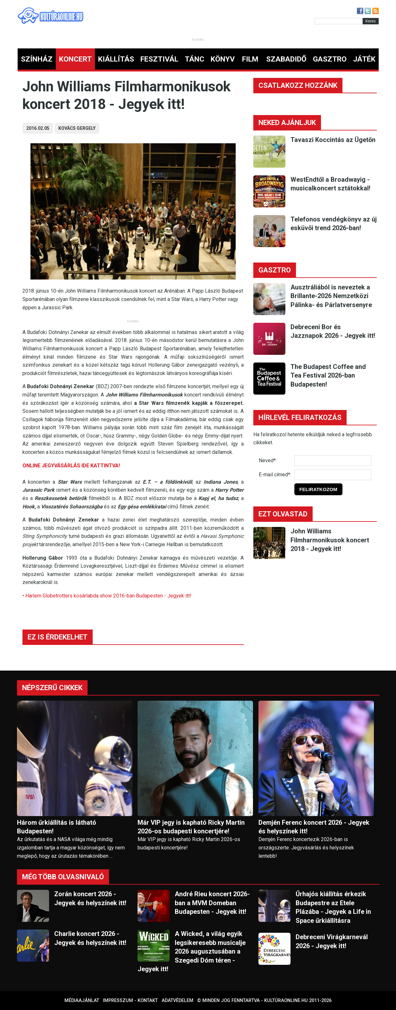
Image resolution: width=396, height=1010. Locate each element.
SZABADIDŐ (286, 59)
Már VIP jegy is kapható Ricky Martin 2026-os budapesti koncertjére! (191, 827)
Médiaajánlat (81, 1000)
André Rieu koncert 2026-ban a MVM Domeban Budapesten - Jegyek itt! (212, 902)
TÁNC (194, 59)
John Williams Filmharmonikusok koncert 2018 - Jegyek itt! (330, 540)
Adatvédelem (177, 1000)
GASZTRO (330, 59)
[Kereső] (339, 21)
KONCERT (75, 59)
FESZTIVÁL (159, 59)
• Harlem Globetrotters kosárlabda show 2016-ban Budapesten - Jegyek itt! (106, 596)
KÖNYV (223, 59)
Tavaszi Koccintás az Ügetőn (333, 140)
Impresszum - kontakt (130, 1000)
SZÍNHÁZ (37, 59)
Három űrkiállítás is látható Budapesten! (56, 827)
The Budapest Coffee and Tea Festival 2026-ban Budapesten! (328, 375)
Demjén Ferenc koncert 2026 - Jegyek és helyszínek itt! (313, 827)
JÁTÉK (364, 59)
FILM (250, 59)
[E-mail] (332, 474)
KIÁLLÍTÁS (116, 59)
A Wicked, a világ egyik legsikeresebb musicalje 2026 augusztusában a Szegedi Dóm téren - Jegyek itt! (192, 951)
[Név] (332, 460)
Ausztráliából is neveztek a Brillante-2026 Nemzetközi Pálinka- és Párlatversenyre (331, 296)
